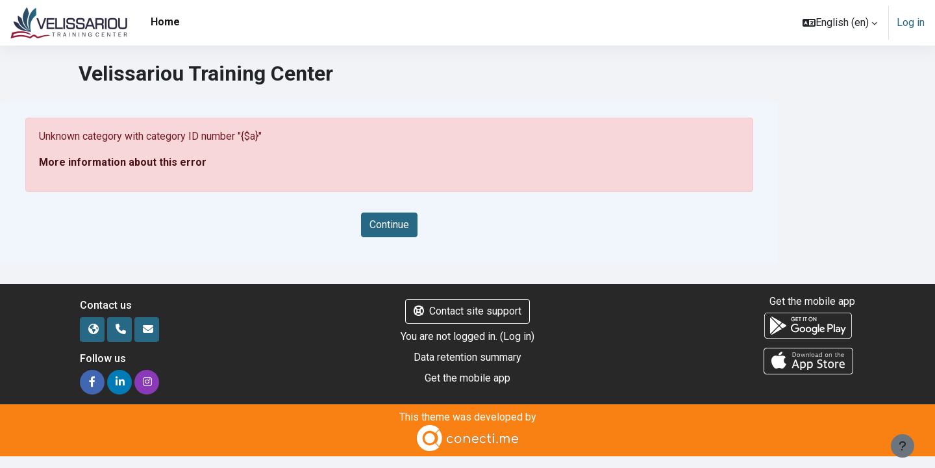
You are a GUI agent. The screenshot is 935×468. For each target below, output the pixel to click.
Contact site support (467, 311)
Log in (911, 22)
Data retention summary (467, 357)
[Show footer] (902, 446)
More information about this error (122, 162)
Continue (389, 224)
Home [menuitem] (165, 22)
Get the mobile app (467, 378)
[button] (840, 23)
